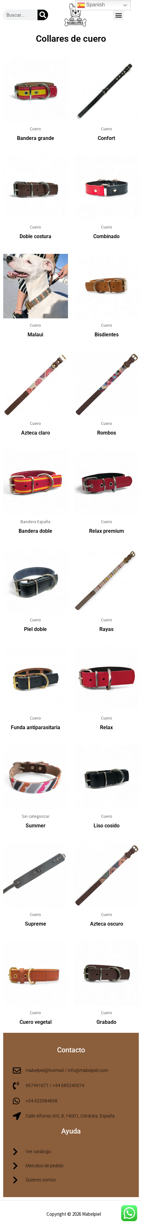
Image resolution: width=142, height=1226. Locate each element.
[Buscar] (43, 15)
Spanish (91, 5)
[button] (118, 15)
